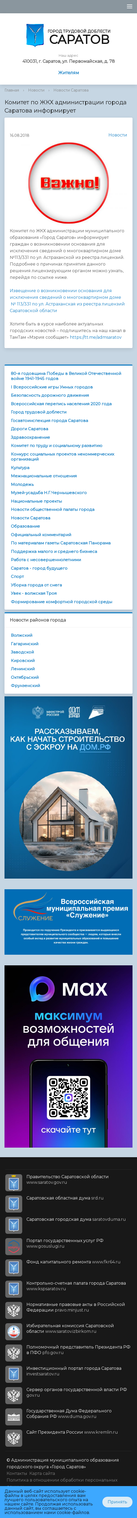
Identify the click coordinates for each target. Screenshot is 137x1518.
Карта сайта (42, 1473)
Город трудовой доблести (38, 412)
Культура (20, 467)
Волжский (21, 635)
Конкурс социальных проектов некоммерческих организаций (62, 457)
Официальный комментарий (41, 534)
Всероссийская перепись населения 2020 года (61, 403)
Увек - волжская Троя (34, 593)
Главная (11, 90)
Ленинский (23, 668)
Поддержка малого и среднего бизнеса (54, 551)
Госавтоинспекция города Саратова (49, 420)
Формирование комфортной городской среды (61, 601)
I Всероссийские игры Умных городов (52, 387)
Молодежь (22, 484)
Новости (36, 90)
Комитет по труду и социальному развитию (56, 445)
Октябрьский (25, 677)
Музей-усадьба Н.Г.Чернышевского (49, 492)
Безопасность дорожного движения (50, 395)
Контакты (17, 1473)
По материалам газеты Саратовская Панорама (61, 542)
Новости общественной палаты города (52, 509)
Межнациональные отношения (44, 475)
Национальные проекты (36, 501)
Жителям (68, 72)
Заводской (22, 652)
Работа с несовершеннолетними (46, 559)
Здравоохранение (30, 437)
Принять (117, 1501)
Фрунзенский (25, 685)
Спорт (17, 576)
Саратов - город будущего (39, 568)
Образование (25, 526)
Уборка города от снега (36, 585)
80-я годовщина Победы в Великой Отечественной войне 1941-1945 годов (66, 376)
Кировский (23, 660)
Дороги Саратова (29, 428)
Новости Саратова (71, 90)
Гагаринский (24, 643)
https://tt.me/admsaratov (96, 337)
